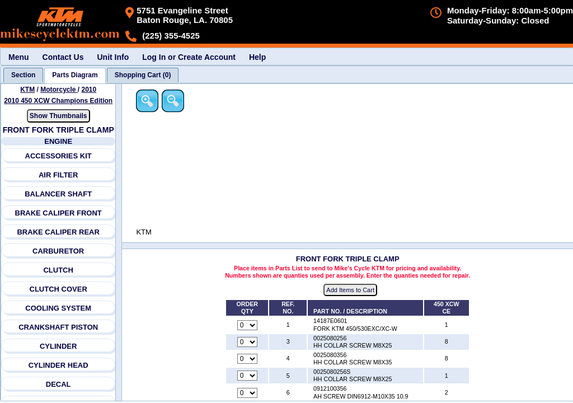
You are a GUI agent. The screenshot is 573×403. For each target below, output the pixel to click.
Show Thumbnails (58, 116)
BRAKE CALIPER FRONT (58, 213)
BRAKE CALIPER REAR (58, 232)
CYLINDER (58, 346)
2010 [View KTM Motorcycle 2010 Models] (89, 89)
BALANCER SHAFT (58, 194)
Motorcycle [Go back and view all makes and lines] (59, 89)
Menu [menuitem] (18, 57)
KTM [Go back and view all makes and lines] (27, 89)
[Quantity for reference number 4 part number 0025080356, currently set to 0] (248, 359)
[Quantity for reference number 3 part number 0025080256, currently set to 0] (248, 342)
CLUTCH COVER (58, 289)
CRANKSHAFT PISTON (58, 327)
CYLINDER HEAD (58, 365)
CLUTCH (58, 270)
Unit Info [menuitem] (113, 57)
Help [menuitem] (257, 57)
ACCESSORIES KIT (58, 156)
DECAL (58, 384)
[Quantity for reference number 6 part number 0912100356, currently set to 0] (248, 393)
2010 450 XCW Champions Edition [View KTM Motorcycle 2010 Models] (58, 101)
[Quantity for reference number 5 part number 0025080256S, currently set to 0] (248, 376)
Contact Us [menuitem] (63, 57)
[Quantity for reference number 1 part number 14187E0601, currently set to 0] (248, 325)
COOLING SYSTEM (59, 308)
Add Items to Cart (351, 290)
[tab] (23, 75)
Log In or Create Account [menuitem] (189, 57)
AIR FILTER (58, 175)
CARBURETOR (58, 251)
